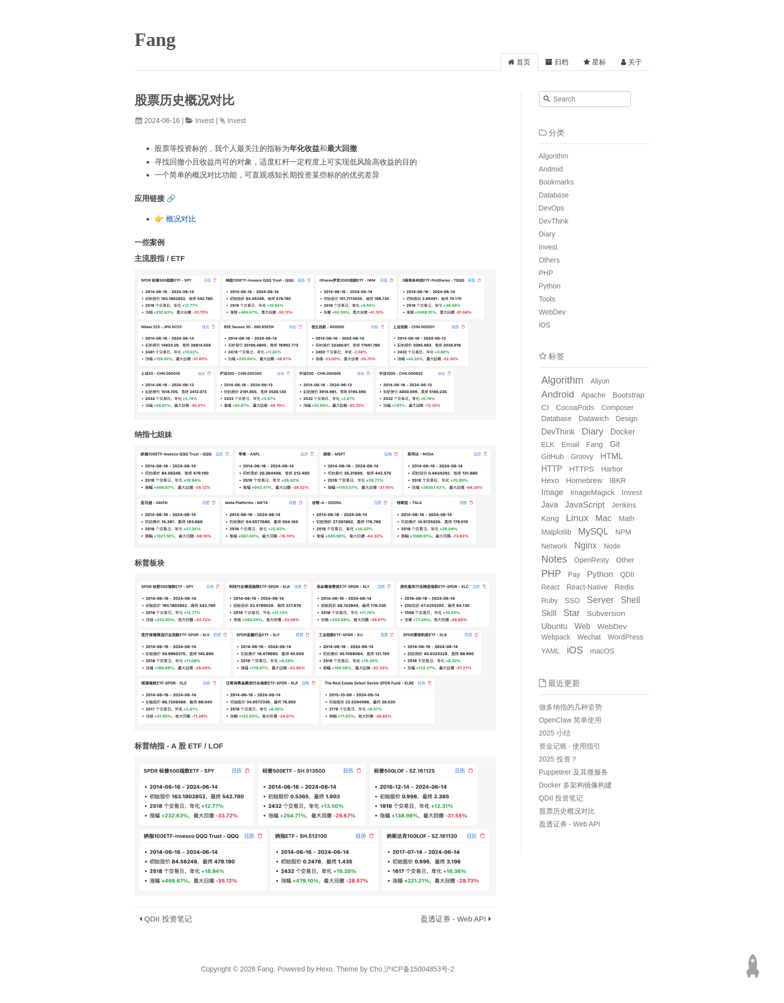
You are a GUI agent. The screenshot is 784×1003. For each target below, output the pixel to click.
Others (549, 260)
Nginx (585, 545)
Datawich (593, 418)
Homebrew (584, 480)
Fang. (267, 969)
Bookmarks (556, 182)
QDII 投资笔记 (168, 918)
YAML (551, 651)
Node (612, 546)
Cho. (376, 969)
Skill (549, 613)
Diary (547, 234)
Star (572, 613)
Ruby (550, 600)
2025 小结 (554, 733)
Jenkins (624, 505)
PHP (546, 273)
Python (550, 286)
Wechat (589, 637)
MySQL (593, 531)
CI (545, 407)
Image (553, 492)
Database (554, 195)
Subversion (605, 613)
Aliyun (600, 381)
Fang (155, 39)
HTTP (552, 468)
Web (582, 626)
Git (615, 444)
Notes (555, 559)
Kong (550, 518)
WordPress (626, 637)
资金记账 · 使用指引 (570, 746)
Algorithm (553, 156)
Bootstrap (628, 394)
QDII (627, 574)
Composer (618, 408)
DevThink (553, 221)
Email (571, 444)
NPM (624, 532)
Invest (205, 120)
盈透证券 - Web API (453, 918)
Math (626, 518)
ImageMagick (592, 492)
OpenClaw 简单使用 (570, 720)
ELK (548, 444)
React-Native (587, 587)
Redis (624, 586)
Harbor (611, 469)
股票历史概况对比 (567, 811)
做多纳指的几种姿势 (570, 707)
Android (551, 169)
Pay (574, 574)
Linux (577, 517)
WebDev (552, 312)
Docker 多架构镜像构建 (575, 785)
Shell (630, 600)
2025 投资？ (558, 759)
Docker (622, 432)
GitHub (553, 456)
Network (555, 546)
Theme (346, 969)
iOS (544, 325)
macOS (602, 651)
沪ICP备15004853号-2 (419, 969)
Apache (593, 395)
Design (627, 418)
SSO (572, 600)
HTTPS (581, 468)
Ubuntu (555, 626)
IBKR (618, 480)
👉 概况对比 (175, 218)
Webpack (556, 637)
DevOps (551, 208)
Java (550, 504)
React (551, 587)
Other (625, 560)
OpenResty (591, 560)
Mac (604, 518)
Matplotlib (557, 532)
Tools (547, 299)
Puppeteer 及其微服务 (573, 772)
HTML (611, 456)
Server (600, 599)
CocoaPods (575, 407)
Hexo (550, 480)
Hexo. (324, 969)
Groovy (581, 456)
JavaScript (584, 505)
